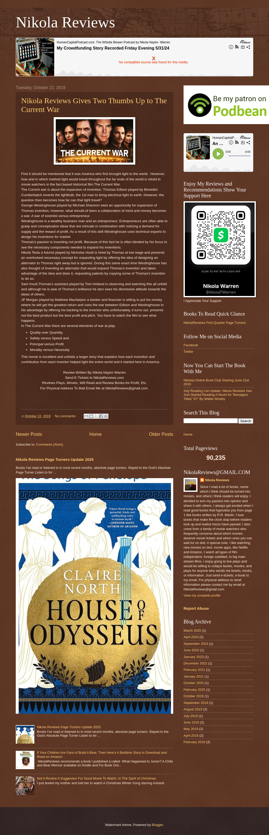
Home (95, 434)
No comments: (66, 416)
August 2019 (193, 709)
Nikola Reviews (65, 22)
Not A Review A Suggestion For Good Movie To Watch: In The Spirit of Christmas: (96, 778)
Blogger (157, 825)
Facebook (191, 345)
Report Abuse (196, 608)
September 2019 (196, 703)
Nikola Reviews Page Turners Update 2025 (55, 459)
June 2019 (191, 722)
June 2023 (191, 650)
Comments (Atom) (49, 444)
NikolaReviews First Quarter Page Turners (215, 323)
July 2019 (191, 716)
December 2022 (195, 663)
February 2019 (194, 742)
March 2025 (192, 630)
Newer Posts (29, 434)
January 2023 (194, 657)
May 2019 (191, 729)
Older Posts (161, 434)
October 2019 (194, 696)
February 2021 (194, 670)
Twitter (188, 352)
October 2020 (194, 683)
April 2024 (191, 637)
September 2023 (196, 644)
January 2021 (194, 676)
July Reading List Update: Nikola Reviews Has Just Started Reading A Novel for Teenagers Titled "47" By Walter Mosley (218, 395)
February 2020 (194, 690)
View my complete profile (202, 595)
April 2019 (191, 735)
